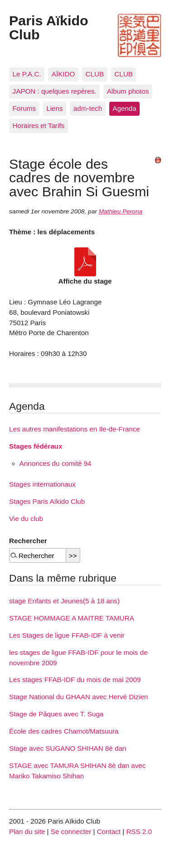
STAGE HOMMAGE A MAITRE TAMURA (71, 618)
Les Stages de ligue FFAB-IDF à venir (67, 635)
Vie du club (26, 518)
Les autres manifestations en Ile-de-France (74, 429)
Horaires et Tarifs (39, 125)
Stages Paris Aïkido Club (47, 501)
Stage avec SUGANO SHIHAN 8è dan (67, 748)
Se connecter (71, 831)
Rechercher (28, 541)
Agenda (124, 108)
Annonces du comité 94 (55, 463)
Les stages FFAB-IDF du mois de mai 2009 (75, 679)
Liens (54, 108)
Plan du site (27, 831)
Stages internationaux (42, 484)
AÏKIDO (63, 74)
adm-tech (87, 108)
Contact (109, 831)
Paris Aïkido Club (48, 27)
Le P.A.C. (27, 74)
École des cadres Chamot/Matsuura (63, 731)
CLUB (95, 74)
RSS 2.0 (139, 831)
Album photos (128, 91)
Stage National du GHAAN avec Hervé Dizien (78, 697)
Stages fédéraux (35, 446)
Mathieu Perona (121, 211)
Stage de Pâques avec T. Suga (56, 714)
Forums (24, 108)
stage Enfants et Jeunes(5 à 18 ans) (64, 601)
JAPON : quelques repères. (55, 91)
